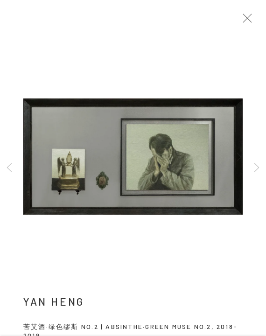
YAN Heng (53, 303)
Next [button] (256, 168)
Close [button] (247, 21)
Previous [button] (9, 168)
